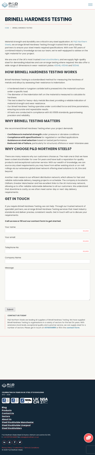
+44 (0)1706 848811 (10, 437)
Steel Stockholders (12, 428)
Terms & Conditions (31, 448)
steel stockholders (50, 59)
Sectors (6, 416)
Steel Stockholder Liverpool (16, 425)
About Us (6, 419)
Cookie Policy (18, 448)
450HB (64, 65)
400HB (57, 65)
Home (7, 28)
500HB (75, 65)
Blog (4, 407)
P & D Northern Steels (9, 5)
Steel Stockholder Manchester (18, 422)
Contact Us (8, 413)
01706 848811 (50, 327)
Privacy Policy (7, 448)
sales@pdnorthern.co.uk (29, 437)
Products (7, 410)
